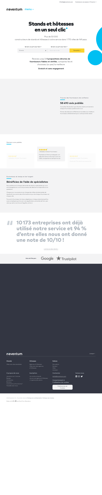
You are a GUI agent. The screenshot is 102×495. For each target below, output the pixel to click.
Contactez (10, 380)
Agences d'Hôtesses (35, 364)
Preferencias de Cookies (62, 387)
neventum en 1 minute (13, 376)
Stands (9, 361)
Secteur (54, 366)
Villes (54, 368)
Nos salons (55, 364)
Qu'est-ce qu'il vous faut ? (33, 47)
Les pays (55, 370)
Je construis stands (35, 376)
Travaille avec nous (12, 385)
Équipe (9, 378)
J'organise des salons (35, 380)
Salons (54, 361)
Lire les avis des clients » (51, 249)
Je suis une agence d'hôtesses (38, 378)
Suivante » (77, 50)
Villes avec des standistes (14, 364)
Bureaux (9, 382)
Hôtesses (32, 361)
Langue (92, 353)
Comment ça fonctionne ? (15, 383)
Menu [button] (29, 9)
